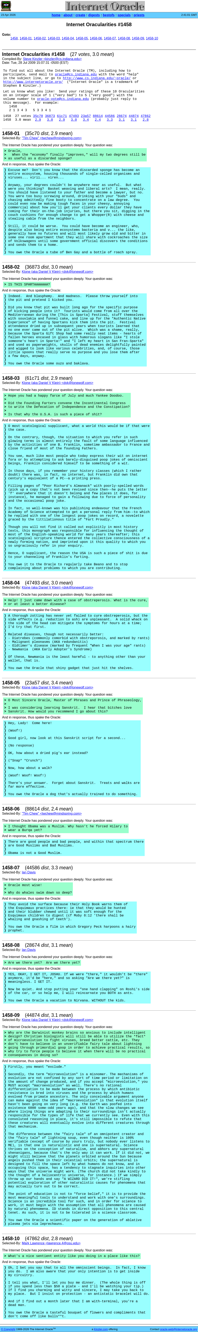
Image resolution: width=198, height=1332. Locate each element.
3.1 (122, 120)
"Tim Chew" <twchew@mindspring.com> (52, 138)
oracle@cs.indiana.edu (76, 74)
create (80, 15)
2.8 (146, 120)
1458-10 (152, 38)
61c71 (62, 116)
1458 (14, 38)
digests (94, 15)
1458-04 (68, 38)
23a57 (86, 116)
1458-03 (54, 38)
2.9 (38, 120)
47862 (146, 116)
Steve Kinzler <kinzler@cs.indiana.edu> (52, 59)
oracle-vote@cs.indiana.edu (63, 99)
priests (139, 15)
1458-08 (124, 38)
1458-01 (26, 38)
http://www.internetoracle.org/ (33, 82)
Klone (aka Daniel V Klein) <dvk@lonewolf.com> (57, 271)
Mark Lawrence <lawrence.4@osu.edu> (51, 1243)
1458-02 (40, 38)
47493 (74, 116)
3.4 (86, 120)
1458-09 (138, 38)
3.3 (110, 120)
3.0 (50, 120)
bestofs (109, 15)
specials (124, 15)
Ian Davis (29, 872)
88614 (98, 116)
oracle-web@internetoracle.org (178, 1329)
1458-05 (82, 38)
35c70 (38, 116)
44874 (134, 116)
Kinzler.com (101, 1329)
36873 (50, 116)
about (68, 15)
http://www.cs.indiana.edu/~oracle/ (97, 78)
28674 (122, 116)
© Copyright (8, 1329)
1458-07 (110, 38)
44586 (110, 116)
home (56, 15)
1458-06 (96, 38)
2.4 (98, 120)
